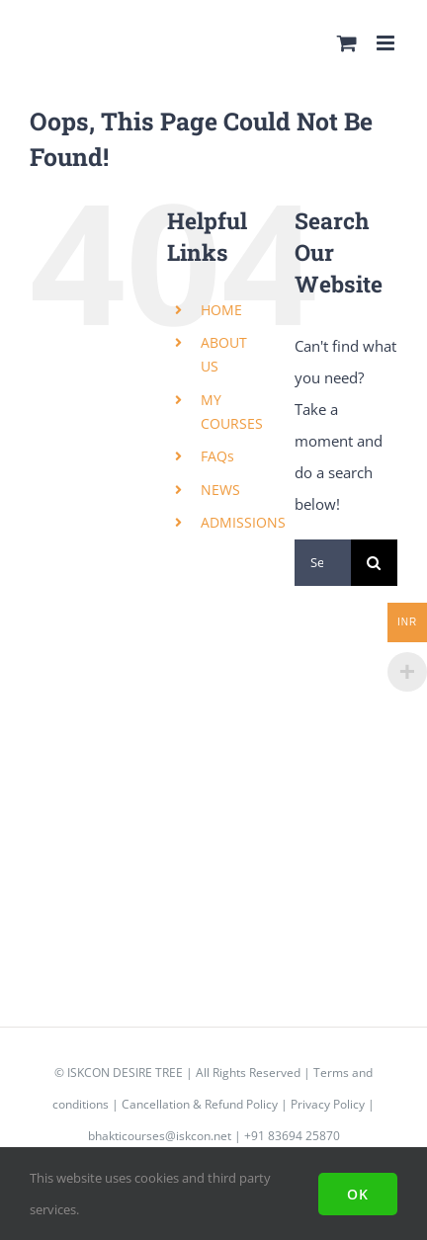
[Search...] (323, 562)
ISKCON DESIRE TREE (125, 1072)
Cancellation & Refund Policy (200, 1104)
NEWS (220, 489)
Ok (358, 1194)
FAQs (217, 456)
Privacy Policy (328, 1104)
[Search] (374, 562)
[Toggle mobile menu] (387, 43)
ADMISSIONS (243, 522)
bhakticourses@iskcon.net (159, 1135)
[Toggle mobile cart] (347, 43)
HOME (221, 309)
